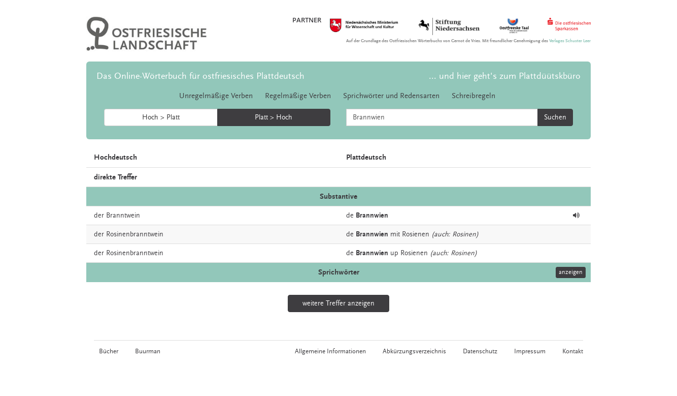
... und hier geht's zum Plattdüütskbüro (505, 76)
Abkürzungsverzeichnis (414, 351)
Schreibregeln (473, 96)
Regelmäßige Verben (298, 96)
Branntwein (123, 215)
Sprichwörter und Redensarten (391, 96)
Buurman (147, 351)
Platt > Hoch (273, 117)
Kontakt (572, 351)
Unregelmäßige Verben (216, 96)
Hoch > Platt (161, 117)
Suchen (555, 117)
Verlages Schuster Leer (570, 41)
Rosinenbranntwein (134, 234)
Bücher (108, 351)
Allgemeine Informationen (330, 351)
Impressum (530, 351)
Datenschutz (480, 351)
